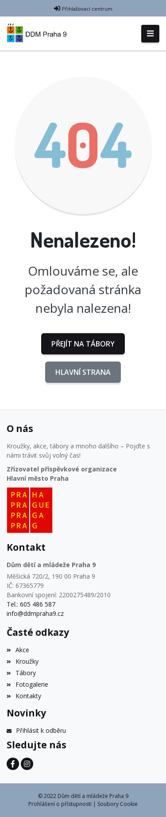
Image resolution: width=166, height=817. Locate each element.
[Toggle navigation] (150, 34)
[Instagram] (27, 764)
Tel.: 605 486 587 (31, 604)
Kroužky (23, 661)
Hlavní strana (83, 372)
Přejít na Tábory (83, 344)
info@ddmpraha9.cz (35, 613)
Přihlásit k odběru (36, 730)
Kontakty (24, 696)
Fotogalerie (27, 684)
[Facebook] (13, 764)
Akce (18, 650)
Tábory (21, 673)
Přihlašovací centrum (87, 8)
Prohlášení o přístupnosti (60, 804)
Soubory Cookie (117, 804)
